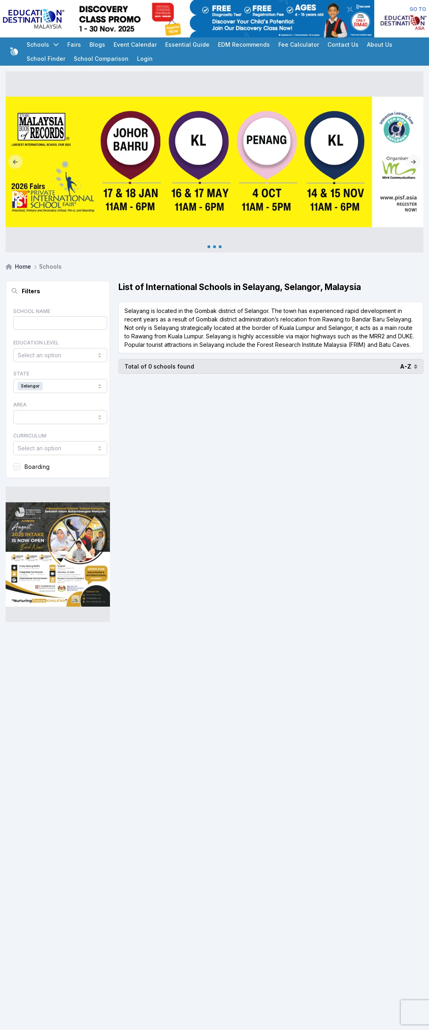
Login (145, 58)
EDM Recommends (244, 44)
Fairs (74, 44)
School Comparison (101, 58)
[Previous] (15, 162)
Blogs (97, 44)
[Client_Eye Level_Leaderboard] (223, 18)
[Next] (413, 162)
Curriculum (29, 436)
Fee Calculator (298, 44)
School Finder (46, 58)
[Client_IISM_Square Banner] (58, 554)
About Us (379, 44)
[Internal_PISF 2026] (214, 162)
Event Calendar (135, 44)
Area (20, 405)
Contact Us (343, 44)
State (21, 374)
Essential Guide (187, 44)
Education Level (36, 343)
